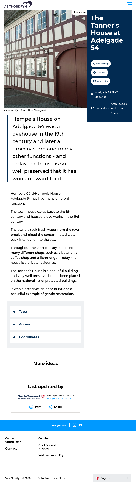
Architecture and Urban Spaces (119, 108)
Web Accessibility (50, 455)
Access (22, 324)
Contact (11, 448)
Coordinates (26, 337)
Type (20, 312)
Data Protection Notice (52, 478)
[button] (83, 4)
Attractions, (103, 108)
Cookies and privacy (47, 447)
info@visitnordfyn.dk (59, 398)
